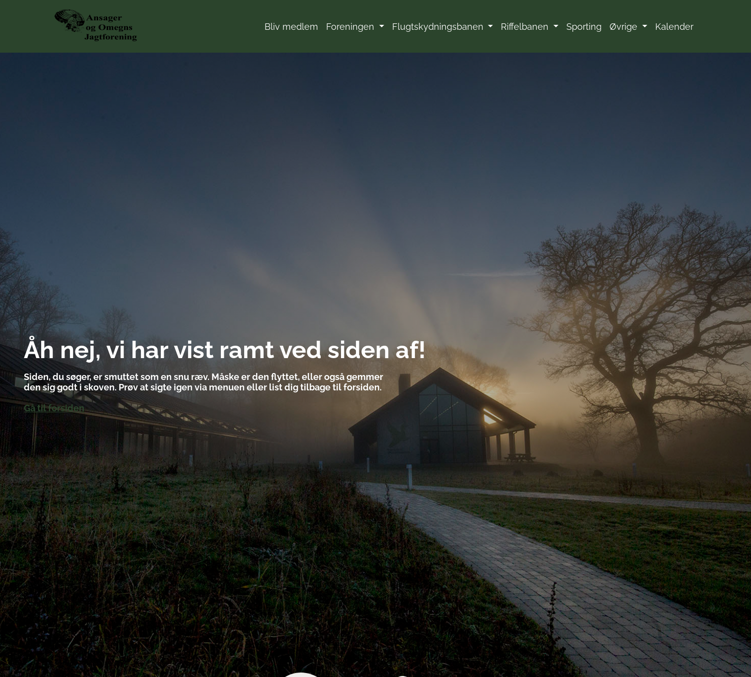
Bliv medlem (291, 26)
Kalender (674, 26)
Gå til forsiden (54, 408)
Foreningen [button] (351, 26)
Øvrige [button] (625, 26)
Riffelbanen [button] (526, 26)
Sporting (584, 26)
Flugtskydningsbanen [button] (439, 26)
